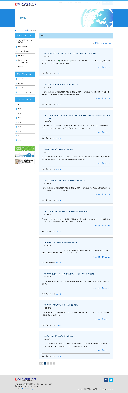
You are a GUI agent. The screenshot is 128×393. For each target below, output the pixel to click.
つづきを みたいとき (102, 66)
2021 (18, 135)
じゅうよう (20, 82)
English (67, 2)
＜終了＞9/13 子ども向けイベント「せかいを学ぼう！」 (61, 303)
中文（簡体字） (77, 2)
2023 (18, 125)
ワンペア (23, 52)
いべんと (58, 72)
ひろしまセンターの (25, 41)
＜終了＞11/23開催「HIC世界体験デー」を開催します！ (61, 83)
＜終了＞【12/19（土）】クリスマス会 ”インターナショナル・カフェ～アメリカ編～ (70, 52)
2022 (18, 130)
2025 (18, 115)
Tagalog (96, 2)
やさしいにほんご (107, 2)
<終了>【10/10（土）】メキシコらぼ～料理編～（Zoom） (61, 241)
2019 (18, 144)
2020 (19, 139)
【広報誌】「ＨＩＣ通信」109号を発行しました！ (58, 335)
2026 (18, 110)
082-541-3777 (22, 385)
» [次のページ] (53, 362)
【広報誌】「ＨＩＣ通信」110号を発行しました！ (58, 148)
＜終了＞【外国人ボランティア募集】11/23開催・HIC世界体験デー (64, 179)
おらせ (28, 30)
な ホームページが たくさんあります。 (25, 63)
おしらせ (58, 137)
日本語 (58, 2)
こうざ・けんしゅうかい (24, 97)
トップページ (19, 30)
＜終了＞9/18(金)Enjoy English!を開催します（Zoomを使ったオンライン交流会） (69, 272)
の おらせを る (102, 42)
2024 (18, 120)
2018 (18, 149)
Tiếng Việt (86, 2)
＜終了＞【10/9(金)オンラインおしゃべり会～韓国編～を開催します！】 (66, 210)
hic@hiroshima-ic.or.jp (27, 387)
